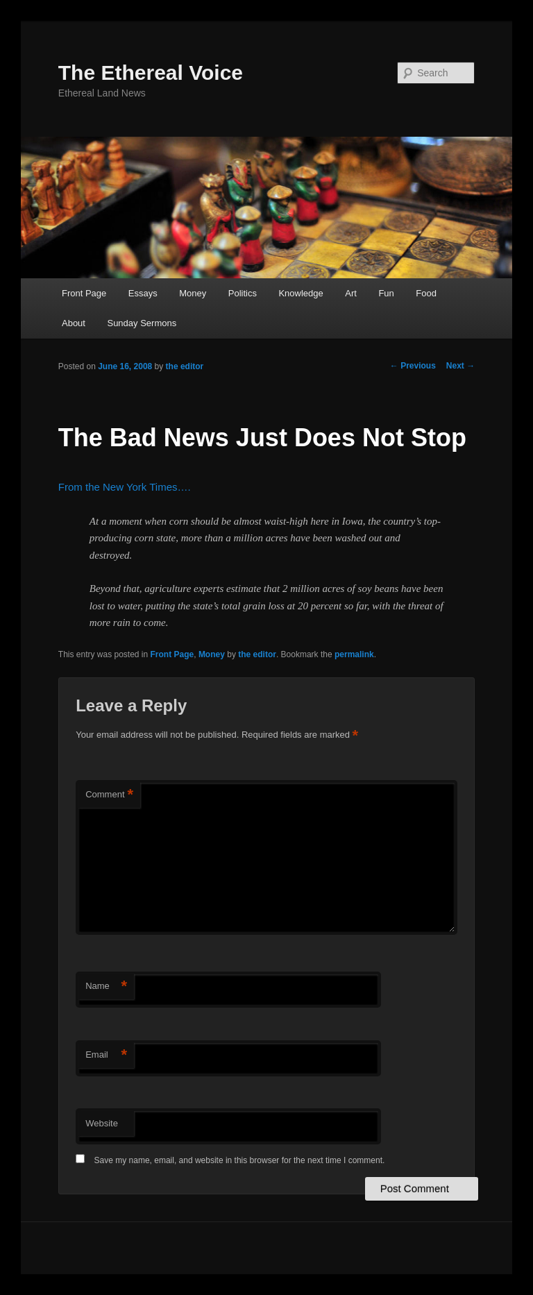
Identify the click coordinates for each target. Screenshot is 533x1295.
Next (460, 366)
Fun (386, 293)
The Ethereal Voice (150, 72)
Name (106, 986)
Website (101, 1123)
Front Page (84, 293)
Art (351, 293)
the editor (185, 366)
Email (106, 1055)
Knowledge (300, 293)
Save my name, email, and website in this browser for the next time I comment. (239, 1160)
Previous (413, 366)
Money (192, 293)
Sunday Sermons (141, 323)
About (73, 323)
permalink (354, 654)
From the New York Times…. (124, 487)
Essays (143, 293)
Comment (109, 795)
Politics (242, 293)
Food (426, 293)
